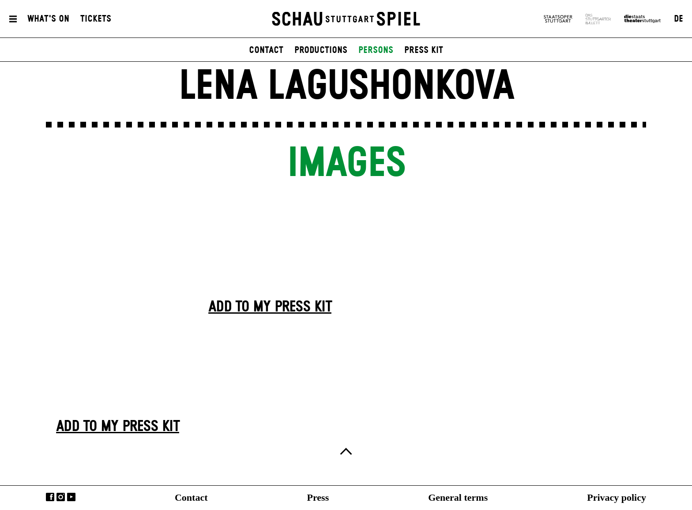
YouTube (71, 497)
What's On (48, 19)
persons (375, 50)
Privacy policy (616, 497)
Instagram (60, 497)
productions (320, 50)
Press (318, 497)
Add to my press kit (117, 427)
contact (266, 50)
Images (346, 163)
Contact (191, 497)
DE (678, 19)
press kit (423, 50)
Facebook (50, 497)
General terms (458, 497)
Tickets (95, 19)
